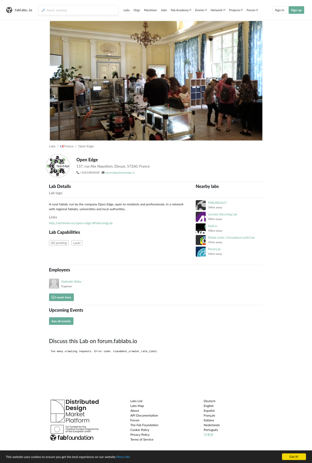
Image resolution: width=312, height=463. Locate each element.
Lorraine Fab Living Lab (222, 214)
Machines (150, 10)
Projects (236, 10)
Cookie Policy (139, 430)
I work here (61, 297)
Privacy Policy (140, 434)
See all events (61, 321)
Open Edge (86, 146)
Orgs (137, 10)
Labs (126, 10)
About (134, 410)
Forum (252, 10)
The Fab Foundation (144, 425)
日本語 (208, 434)
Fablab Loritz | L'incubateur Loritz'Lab (231, 237)
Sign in (279, 10)
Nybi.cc (213, 226)
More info (123, 457)
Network (218, 10)
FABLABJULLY (217, 202)
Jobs (164, 10)
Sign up (296, 10)
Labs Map (137, 406)
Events (201, 10)
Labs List (136, 401)
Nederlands (212, 425)
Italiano (209, 420)
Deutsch (210, 401)
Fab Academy (181, 10)
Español (209, 410)
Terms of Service (141, 439)
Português (211, 430)
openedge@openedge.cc (120, 172)
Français (209, 415)
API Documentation (144, 415)
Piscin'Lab (214, 249)
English (209, 406)
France (67, 146)
